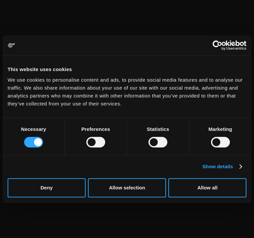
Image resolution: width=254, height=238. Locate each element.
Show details (217, 166)
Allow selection (127, 187)
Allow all (207, 187)
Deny (46, 187)
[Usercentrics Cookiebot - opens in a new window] (217, 45)
